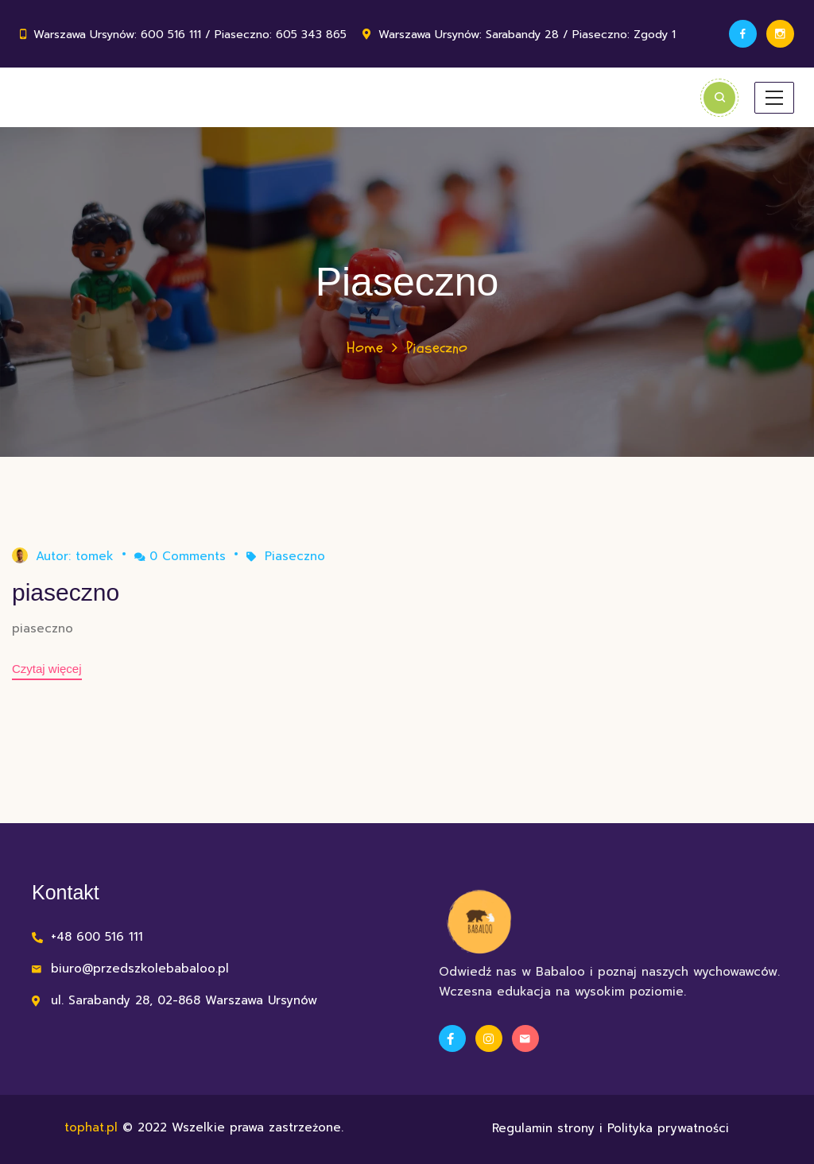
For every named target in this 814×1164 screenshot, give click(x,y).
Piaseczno (295, 556)
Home (365, 347)
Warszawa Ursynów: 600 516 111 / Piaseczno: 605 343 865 (190, 34)
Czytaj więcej (47, 668)
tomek (95, 556)
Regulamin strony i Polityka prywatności (610, 1128)
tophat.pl (91, 1127)
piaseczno (65, 592)
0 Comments (180, 556)
